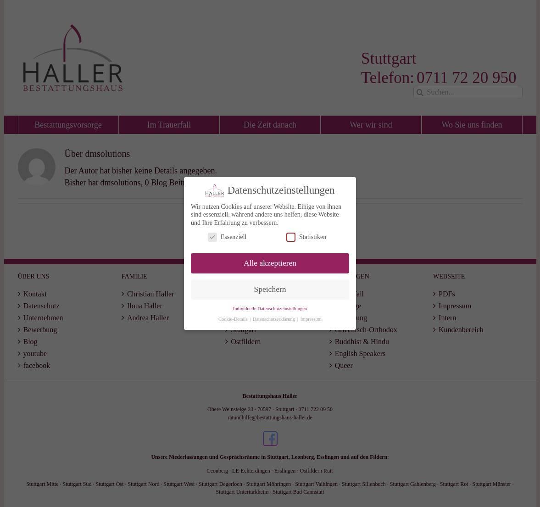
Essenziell (227, 237)
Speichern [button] (270, 289)
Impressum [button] (311, 318)
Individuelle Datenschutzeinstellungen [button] (270, 308)
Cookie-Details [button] (233, 318)
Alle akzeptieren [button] (270, 262)
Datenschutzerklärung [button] (274, 318)
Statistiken (306, 237)
